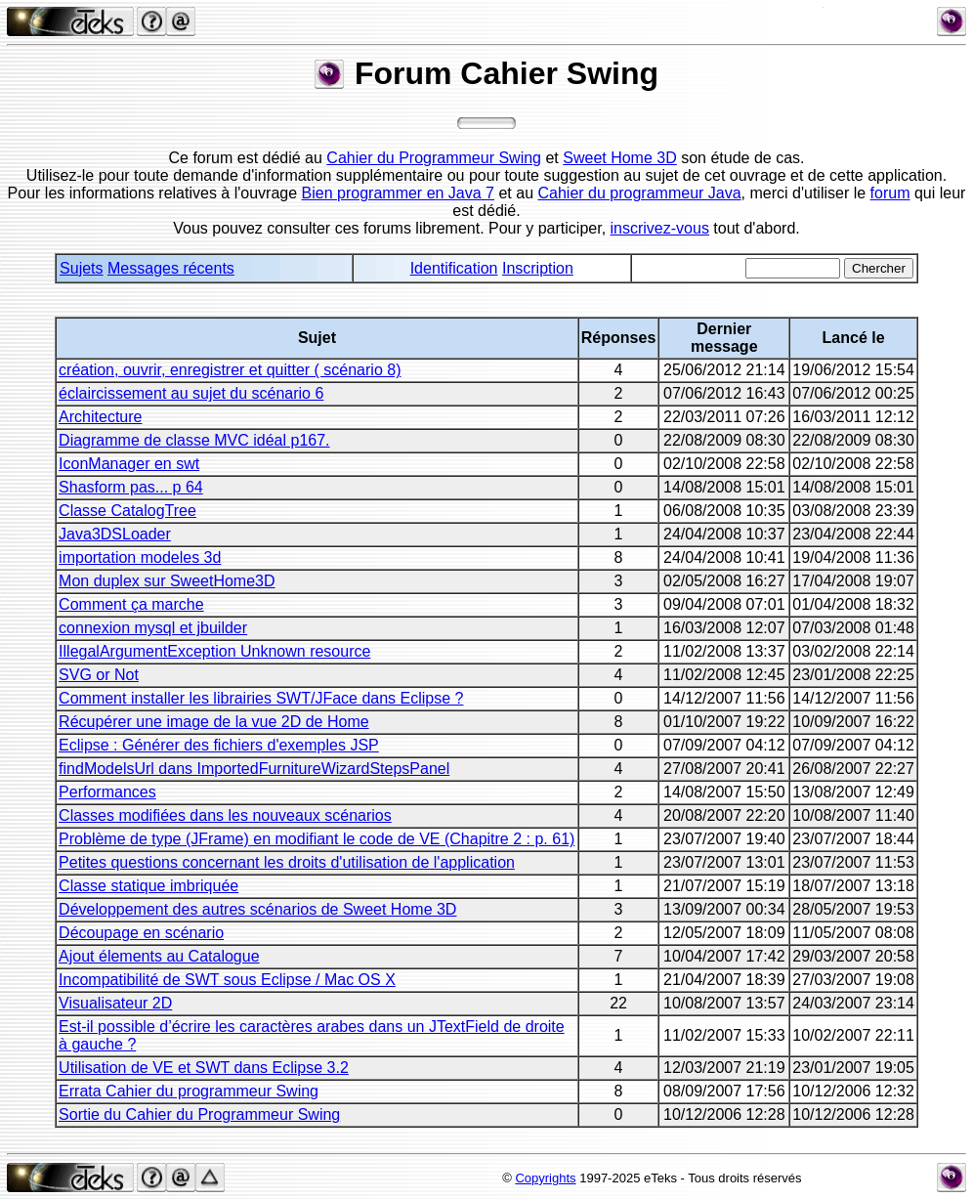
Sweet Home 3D (620, 158)
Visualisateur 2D (115, 1003)
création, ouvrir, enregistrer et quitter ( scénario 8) (230, 370)
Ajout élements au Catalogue (159, 956)
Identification (454, 268)
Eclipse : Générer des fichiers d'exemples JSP (219, 745)
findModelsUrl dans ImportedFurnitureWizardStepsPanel (254, 768)
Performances (107, 792)
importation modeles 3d (140, 557)
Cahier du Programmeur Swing (433, 158)
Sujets (81, 268)
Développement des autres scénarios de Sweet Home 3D (257, 909)
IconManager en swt (129, 463)
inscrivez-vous (660, 228)
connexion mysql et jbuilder (153, 628)
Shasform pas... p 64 (131, 487)
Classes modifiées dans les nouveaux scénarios (225, 815)
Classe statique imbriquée (148, 886)
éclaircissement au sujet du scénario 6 (191, 393)
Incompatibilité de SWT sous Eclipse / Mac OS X (227, 979)
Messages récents (170, 268)
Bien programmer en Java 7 (398, 193)
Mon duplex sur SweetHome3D (167, 581)
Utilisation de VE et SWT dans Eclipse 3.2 (204, 1067)
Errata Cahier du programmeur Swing (188, 1091)
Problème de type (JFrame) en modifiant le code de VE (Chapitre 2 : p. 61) (316, 839)
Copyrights (545, 1178)
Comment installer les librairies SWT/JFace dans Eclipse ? (261, 698)
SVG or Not (99, 674)
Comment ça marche (131, 604)
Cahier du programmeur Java (639, 193)
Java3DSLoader (115, 534)
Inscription (537, 268)
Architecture (100, 416)
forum (890, 193)
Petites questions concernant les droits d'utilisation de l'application (287, 862)
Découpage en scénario (141, 932)
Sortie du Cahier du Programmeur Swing (199, 1114)
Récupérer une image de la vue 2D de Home (214, 721)
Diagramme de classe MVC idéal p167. (194, 440)
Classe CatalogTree (127, 510)
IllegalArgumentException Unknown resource (214, 651)
